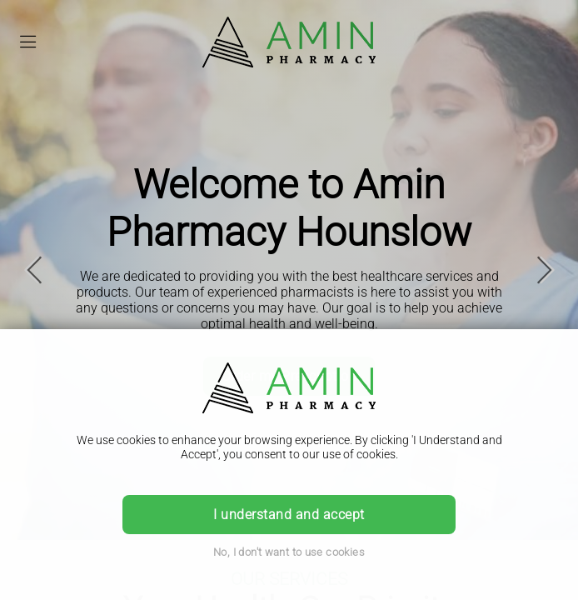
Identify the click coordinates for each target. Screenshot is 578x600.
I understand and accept (288, 514)
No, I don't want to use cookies (289, 552)
